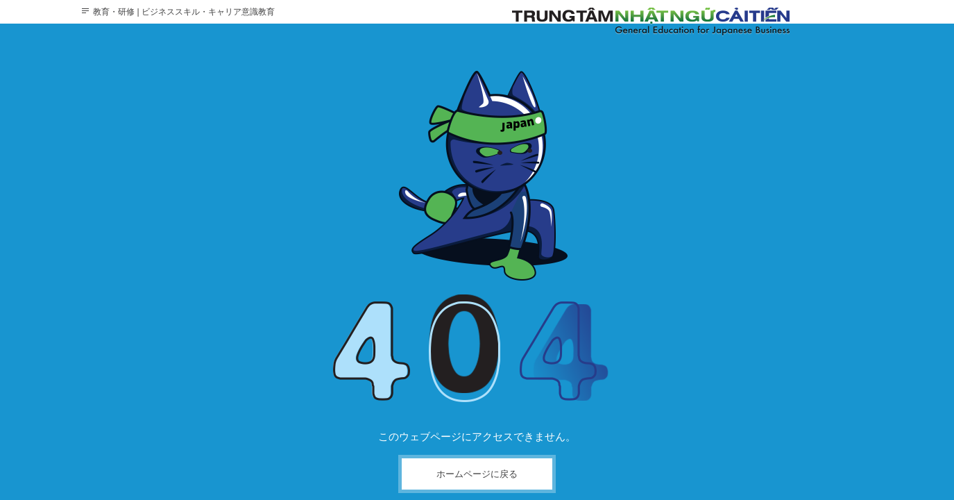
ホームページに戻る (477, 474)
